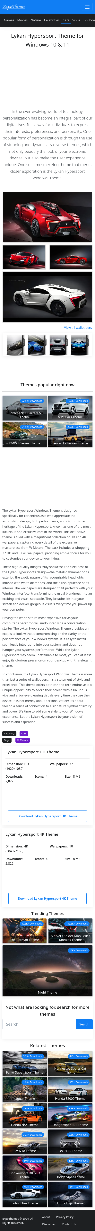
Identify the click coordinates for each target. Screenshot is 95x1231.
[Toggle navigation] (87, 7)
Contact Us (69, 1224)
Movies (22, 20)
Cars (66, 20)
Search (84, 1024)
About (46, 1217)
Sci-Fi (76, 20)
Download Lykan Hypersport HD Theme (47, 816)
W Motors (22, 740)
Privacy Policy (64, 1217)
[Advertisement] (47, 77)
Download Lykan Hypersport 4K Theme (47, 898)
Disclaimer (49, 1224)
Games (9, 20)
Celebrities (51, 20)
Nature (36, 20)
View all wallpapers (78, 327)
